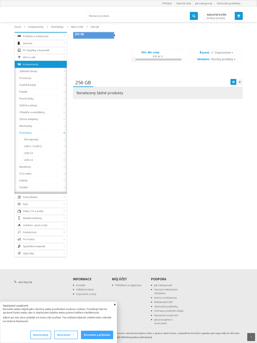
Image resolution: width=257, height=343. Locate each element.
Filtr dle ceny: (150, 52)
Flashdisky (57, 27)
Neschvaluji (40, 335)
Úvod (17, 27)
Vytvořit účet (183, 3)
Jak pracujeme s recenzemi (163, 321)
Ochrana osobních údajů (168, 311)
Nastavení (65, 335)
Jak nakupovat (203, 3)
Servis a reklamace (165, 297)
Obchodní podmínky (229, 3)
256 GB (95, 27)
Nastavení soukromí (166, 315)
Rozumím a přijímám (97, 335)
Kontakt (80, 285)
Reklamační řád (163, 302)
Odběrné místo (85, 289)
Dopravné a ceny (86, 294)
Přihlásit (167, 3)
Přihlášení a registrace (128, 285)
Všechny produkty (216, 59)
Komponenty (36, 27)
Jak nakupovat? (163, 285)
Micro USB (77, 27)
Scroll (251, 337)
